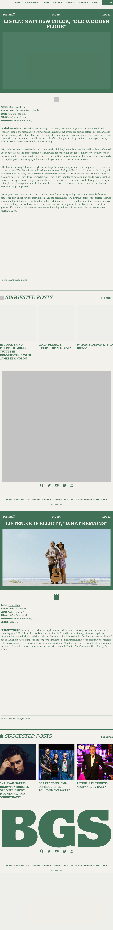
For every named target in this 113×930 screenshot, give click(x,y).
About (66, 499)
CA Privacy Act (56, 504)
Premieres (57, 499)
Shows (95, 2)
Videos (45, 2)
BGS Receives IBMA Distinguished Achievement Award (55, 787)
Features (70, 2)
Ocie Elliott (14, 605)
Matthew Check (17, 107)
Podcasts (57, 2)
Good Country (31, 2)
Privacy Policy (100, 499)
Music (17, 2)
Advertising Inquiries (81, 499)
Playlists (83, 2)
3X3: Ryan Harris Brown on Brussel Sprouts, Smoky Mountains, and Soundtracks (14, 790)
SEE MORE (107, 298)
